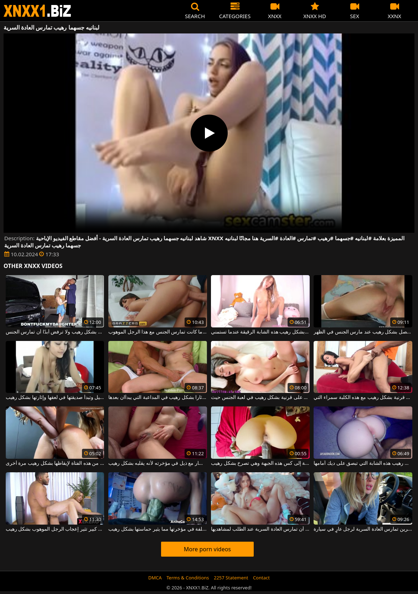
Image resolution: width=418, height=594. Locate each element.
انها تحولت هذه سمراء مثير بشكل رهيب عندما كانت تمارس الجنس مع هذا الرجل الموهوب (157, 332)
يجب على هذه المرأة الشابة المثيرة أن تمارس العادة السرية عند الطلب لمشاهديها (260, 529)
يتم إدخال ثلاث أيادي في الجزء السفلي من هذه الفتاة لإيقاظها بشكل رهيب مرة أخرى (55, 463)
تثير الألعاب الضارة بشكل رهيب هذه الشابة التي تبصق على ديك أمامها (363, 463)
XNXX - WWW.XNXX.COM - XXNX (37, 11)
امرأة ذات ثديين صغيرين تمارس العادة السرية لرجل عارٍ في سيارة (363, 529)
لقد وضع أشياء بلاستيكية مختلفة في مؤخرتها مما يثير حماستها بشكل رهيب (157, 529)
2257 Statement (231, 577)
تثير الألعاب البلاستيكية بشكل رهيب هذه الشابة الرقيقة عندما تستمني (260, 332)
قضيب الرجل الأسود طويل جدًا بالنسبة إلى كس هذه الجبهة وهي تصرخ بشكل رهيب (260, 463)
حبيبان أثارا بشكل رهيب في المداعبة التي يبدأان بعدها (157, 397)
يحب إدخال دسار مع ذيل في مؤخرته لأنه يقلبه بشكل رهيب (157, 463)
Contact (261, 577)
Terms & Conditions (187, 577)
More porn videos (207, 549)
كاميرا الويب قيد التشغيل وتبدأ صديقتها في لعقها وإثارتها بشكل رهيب (55, 397)
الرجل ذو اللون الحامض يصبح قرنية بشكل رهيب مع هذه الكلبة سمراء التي (363, 397)
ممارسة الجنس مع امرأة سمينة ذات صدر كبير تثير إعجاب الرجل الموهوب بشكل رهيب (55, 529)
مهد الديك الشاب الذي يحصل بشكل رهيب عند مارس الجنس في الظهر (363, 332)
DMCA (155, 577)
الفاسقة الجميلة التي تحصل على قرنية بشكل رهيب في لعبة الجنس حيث (260, 397)
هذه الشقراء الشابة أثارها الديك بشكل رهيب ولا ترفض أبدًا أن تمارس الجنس (55, 332)
